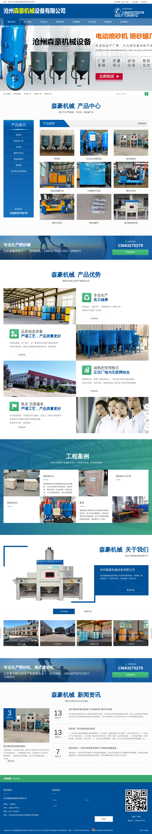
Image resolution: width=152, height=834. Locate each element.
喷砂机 (19, 135)
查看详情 (130, 590)
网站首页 (11, 22)
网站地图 (117, 2)
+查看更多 (141, 123)
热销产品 (88, 611)
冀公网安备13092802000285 (103, 830)
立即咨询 (94, 318)
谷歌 (127, 2)
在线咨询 (130, 252)
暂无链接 (16, 779)
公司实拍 (94, 22)
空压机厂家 (27, 94)
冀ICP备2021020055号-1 (82, 830)
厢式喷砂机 (17, 94)
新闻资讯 (62, 22)
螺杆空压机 (18, 153)
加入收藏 (135, 2)
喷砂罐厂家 (37, 94)
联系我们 (144, 2)
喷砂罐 (19, 165)
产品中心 (46, 22)
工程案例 (78, 22)
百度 (123, 2)
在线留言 (110, 22)
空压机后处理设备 (18, 171)
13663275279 (147, 407)
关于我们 (30, 22)
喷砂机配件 (18, 159)
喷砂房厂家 (48, 94)
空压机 (19, 147)
